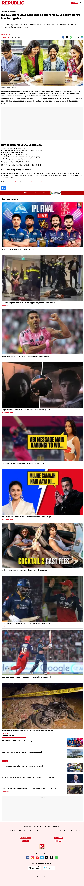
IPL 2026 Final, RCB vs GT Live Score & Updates (17, 249)
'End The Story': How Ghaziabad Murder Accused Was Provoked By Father (27, 731)
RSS (61, 831)
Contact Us (13, 831)
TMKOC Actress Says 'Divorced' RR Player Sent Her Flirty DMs (23, 463)
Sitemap (32, 831)
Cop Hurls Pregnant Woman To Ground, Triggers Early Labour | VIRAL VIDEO (28, 303)
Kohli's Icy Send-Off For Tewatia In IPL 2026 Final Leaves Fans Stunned (26, 624)
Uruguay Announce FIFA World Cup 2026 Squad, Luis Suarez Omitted (25, 356)
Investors (55, 831)
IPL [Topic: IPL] (3, 188)
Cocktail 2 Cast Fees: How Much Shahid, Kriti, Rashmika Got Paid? (24, 570)
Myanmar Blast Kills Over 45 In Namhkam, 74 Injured (22, 752)
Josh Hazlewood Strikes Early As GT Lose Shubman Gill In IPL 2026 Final (26, 677)
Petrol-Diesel (75, 831)
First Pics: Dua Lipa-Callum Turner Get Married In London (23, 766)
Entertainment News (7, 412)
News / (3, 8)
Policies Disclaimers (43, 831)
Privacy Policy (23, 831)
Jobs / (16, 8)
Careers (66, 831)
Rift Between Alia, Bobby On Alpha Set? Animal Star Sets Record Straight (26, 517)
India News (5, 733)
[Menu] (80, 3)
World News (5, 305)
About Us (5, 831)
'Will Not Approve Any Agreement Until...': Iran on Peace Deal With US (28, 777)
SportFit (4, 359)
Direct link (7, 164)
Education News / (10, 8)
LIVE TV (75, 3)
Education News (6, 37)
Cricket (4, 252)
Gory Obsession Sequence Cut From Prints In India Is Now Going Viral (26, 410)
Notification (22, 161)
